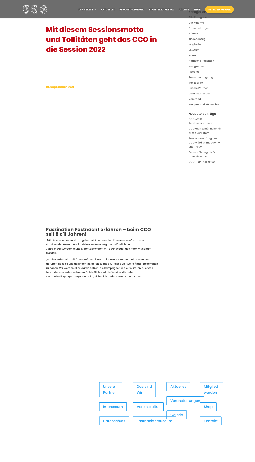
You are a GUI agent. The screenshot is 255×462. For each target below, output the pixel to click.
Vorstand (195, 99)
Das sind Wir (196, 22)
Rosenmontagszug (201, 77)
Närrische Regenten (201, 61)
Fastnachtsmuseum (154, 420)
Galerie (184, 9)
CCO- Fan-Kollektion (202, 162)
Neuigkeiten (196, 66)
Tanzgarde (196, 82)
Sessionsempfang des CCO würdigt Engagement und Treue (205, 143)
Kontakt (211, 420)
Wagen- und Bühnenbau (204, 104)
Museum (194, 50)
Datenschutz (114, 420)
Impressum (113, 406)
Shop (197, 9)
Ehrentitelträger (199, 28)
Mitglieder (195, 44)
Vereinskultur (148, 406)
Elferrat (193, 33)
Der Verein (85, 9)
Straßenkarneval (161, 9)
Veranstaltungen (131, 9)
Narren (193, 55)
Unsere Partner (198, 88)
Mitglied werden (219, 9)
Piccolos (194, 72)
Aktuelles (108, 9)
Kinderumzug (197, 39)
